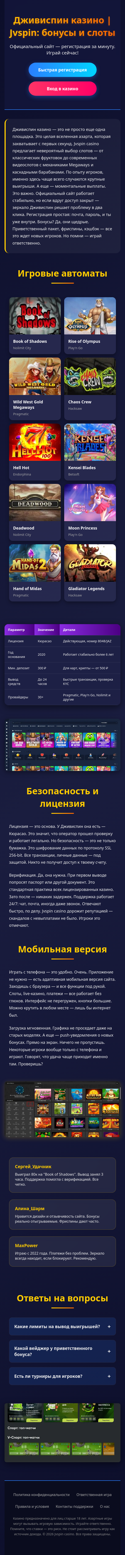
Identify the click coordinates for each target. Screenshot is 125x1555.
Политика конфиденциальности (41, 1494)
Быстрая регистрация (62, 70)
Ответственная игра (94, 1494)
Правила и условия (32, 1506)
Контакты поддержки (74, 1506)
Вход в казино (62, 89)
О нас (105, 1506)
